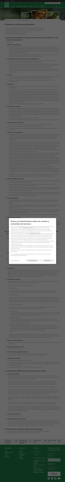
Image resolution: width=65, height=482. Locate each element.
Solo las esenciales (32, 260)
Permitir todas (47, 260)
